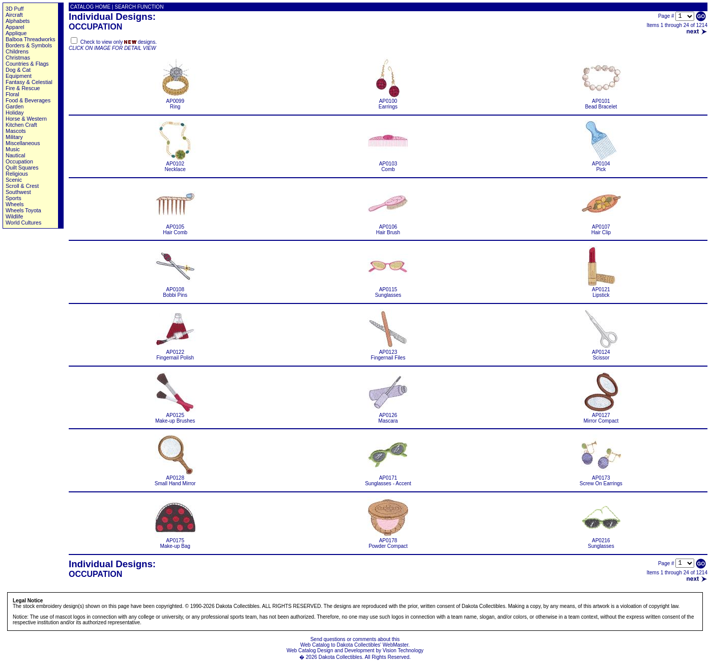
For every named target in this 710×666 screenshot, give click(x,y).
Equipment (19, 76)
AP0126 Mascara (387, 416)
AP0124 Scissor (601, 352)
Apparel (15, 27)
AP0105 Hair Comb (175, 227)
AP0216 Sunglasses (601, 541)
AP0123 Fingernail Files (387, 352)
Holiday (15, 112)
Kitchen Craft (21, 125)
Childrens (17, 51)
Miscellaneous (23, 143)
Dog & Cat (18, 70)
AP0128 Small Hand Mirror (175, 478)
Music (13, 149)
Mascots (16, 131)
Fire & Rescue (23, 88)
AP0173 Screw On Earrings (601, 478)
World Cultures (23, 222)
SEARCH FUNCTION (139, 7)
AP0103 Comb (387, 164)
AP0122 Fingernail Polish (175, 352)
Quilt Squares (22, 167)
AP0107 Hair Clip (601, 227)
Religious (17, 174)
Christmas (18, 57)
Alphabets (18, 21)
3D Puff (14, 9)
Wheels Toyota (23, 210)
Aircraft (14, 15)
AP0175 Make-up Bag (175, 541)
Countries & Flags (27, 64)
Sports (13, 198)
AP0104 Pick (601, 164)
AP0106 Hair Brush (387, 227)
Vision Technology (403, 650)
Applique (16, 33)
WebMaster (395, 645)
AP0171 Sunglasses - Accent (388, 478)
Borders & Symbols (29, 45)
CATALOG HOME (90, 7)
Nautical (15, 155)
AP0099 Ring (175, 101)
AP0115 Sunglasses (387, 290)
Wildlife (14, 216)
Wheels (15, 204)
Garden (15, 106)
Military (14, 137)
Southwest (18, 192)
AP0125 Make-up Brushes (175, 416)
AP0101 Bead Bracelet (601, 101)
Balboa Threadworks (30, 39)
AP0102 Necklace (175, 164)
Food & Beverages (28, 100)
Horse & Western (26, 119)
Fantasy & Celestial (29, 82)
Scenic (14, 180)
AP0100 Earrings (387, 101)
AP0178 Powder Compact (387, 541)
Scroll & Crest (22, 186)
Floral (12, 94)
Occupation (19, 161)
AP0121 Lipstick (601, 290)
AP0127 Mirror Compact (601, 416)
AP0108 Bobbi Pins (175, 290)
